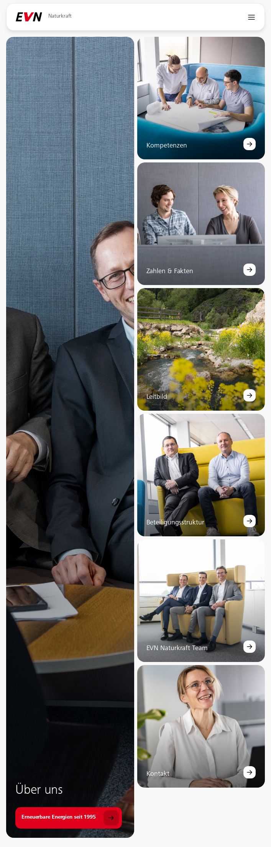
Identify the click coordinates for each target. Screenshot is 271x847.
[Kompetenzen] (249, 144)
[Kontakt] (249, 772)
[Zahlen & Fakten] (249, 270)
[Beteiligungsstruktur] (249, 521)
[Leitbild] (249, 395)
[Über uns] (68, 818)
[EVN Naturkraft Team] (249, 647)
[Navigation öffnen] (251, 17)
